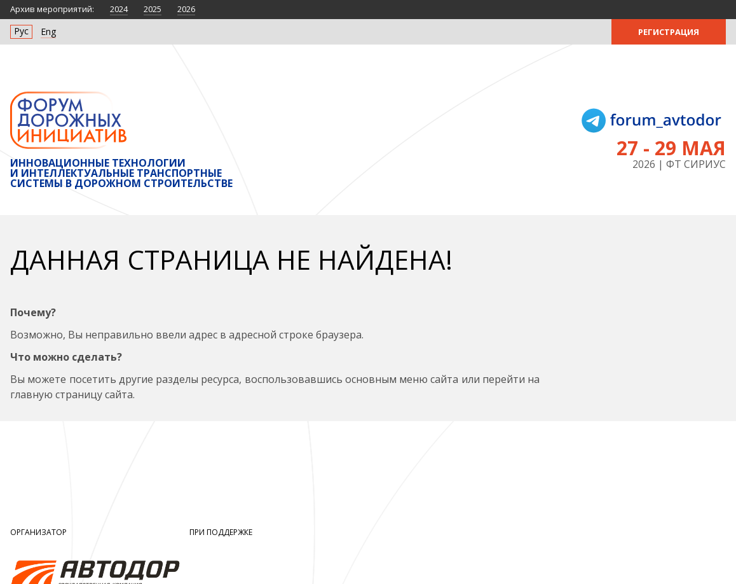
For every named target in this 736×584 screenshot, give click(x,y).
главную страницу (56, 394)
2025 (152, 9)
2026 (186, 9)
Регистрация (668, 32)
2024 (119, 9)
